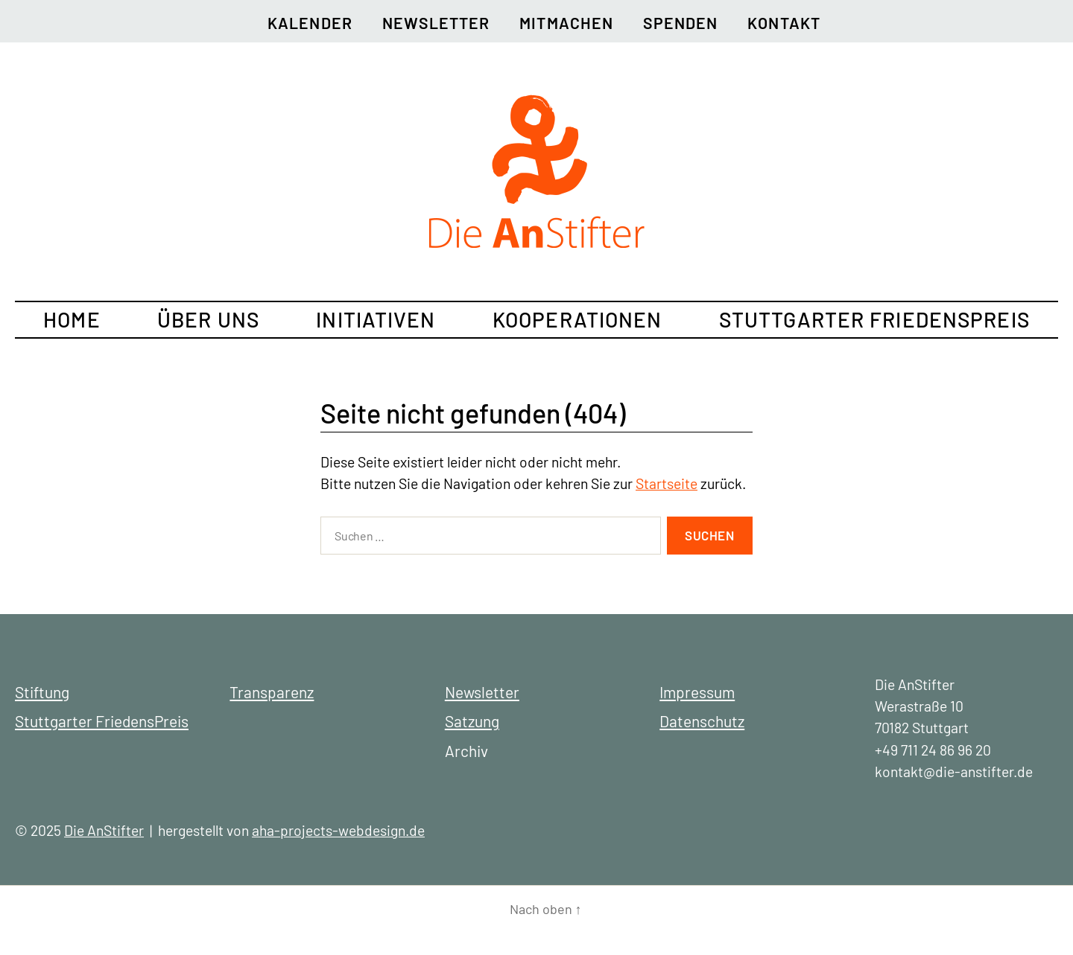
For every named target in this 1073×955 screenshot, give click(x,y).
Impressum (697, 692)
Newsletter (436, 22)
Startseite (666, 483)
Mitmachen (566, 22)
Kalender (310, 22)
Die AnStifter (104, 830)
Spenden (680, 22)
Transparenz (272, 692)
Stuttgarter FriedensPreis (874, 319)
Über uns (208, 319)
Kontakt (783, 22)
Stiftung (42, 692)
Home (71, 319)
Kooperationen (577, 319)
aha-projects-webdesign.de (338, 830)
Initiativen (375, 319)
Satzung (472, 721)
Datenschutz (701, 721)
